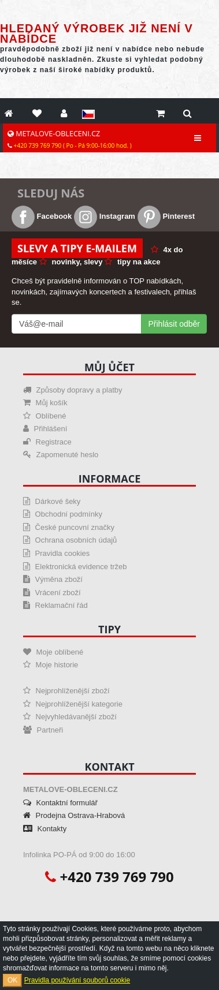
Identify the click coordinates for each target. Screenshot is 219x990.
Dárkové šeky (51, 501)
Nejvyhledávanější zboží (70, 716)
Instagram (104, 216)
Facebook (42, 216)
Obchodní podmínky (62, 514)
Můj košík (45, 402)
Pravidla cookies (56, 553)
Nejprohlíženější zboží (66, 690)
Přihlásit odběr (175, 323)
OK (12, 980)
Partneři (43, 730)
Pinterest (166, 216)
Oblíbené (44, 416)
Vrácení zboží (52, 592)
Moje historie (50, 664)
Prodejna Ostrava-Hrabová (74, 815)
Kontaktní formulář (60, 802)
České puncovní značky (68, 527)
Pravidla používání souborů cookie (77, 980)
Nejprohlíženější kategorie (73, 704)
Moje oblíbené (53, 652)
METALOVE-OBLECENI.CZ (70, 139)
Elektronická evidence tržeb (75, 566)
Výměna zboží (53, 579)
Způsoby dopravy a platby (72, 390)
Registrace (47, 442)
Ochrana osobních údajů (70, 540)
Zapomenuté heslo (60, 454)
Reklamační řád (55, 605)
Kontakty (44, 828)
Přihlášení (45, 428)
